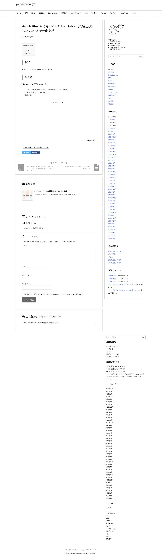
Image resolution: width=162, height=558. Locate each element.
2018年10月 (112, 189)
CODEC (111, 72)
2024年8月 (111, 131)
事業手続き (112, 95)
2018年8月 (111, 192)
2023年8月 (111, 140)
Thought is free (91, 553)
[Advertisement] (58, 118)
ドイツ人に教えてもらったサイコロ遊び (121, 284)
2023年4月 (111, 146)
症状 (26, 50)
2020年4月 (111, 169)
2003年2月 (111, 230)
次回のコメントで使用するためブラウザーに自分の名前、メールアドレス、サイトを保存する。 (53, 294)
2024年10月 (112, 125)
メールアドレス (27, 275)
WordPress (112, 86)
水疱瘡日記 (112, 275)
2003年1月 (111, 232)
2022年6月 (111, 157)
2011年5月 (111, 203)
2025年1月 (111, 122)
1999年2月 (111, 238)
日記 (109, 98)
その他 (110, 89)
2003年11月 (112, 218)
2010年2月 (111, 209)
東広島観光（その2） (115, 263)
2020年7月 (111, 166)
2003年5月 (111, 224)
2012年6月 (111, 201)
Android (91, 140)
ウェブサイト (26, 284)
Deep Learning (113, 75)
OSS (109, 81)
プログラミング (113, 92)
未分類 (110, 101)
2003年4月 (111, 227)
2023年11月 (112, 137)
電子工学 (111, 104)
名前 (24, 266)
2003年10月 (112, 221)
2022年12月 (112, 154)
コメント (25, 245)
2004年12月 (112, 212)
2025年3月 (111, 119)
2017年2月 (111, 195)
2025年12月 (112, 117)
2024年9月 (111, 128)
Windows (111, 84)
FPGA (110, 78)
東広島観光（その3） (115, 260)
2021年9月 (111, 160)
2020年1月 (111, 172)
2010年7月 (111, 206)
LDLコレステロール (114, 251)
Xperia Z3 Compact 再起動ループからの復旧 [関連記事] (50, 191)
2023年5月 (111, 143)
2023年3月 (111, 148)
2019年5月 (111, 177)
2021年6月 (111, 163)
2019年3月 (111, 183)
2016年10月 (112, 198)
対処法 (27, 53)
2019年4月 (111, 180)
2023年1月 (111, 151)
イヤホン (111, 257)
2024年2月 (111, 134)
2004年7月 (111, 215)
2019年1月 (111, 186)
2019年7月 (111, 174)
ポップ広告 (112, 254)
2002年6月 (111, 235)
